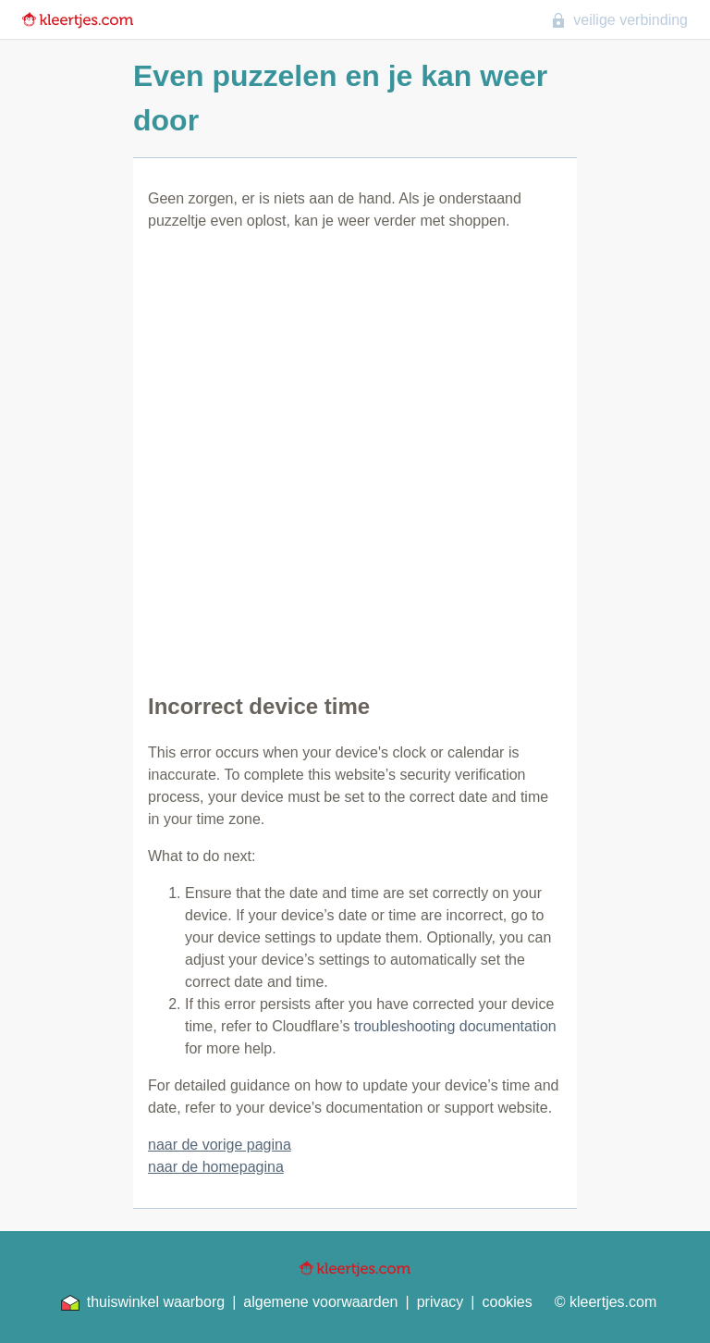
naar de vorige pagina (219, 1144)
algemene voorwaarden (320, 1302)
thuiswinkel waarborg (143, 1302)
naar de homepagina (216, 1167)
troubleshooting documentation (455, 1026)
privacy (440, 1302)
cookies (507, 1302)
